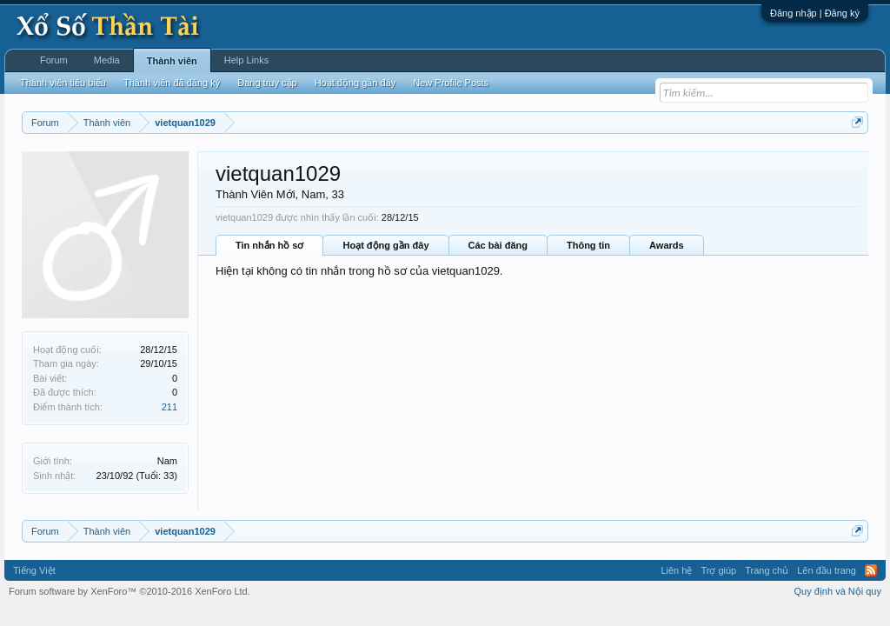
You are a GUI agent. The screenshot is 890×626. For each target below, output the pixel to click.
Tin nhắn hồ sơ (269, 245)
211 (169, 407)
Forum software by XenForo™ (129, 591)
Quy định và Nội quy (838, 591)
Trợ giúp (718, 570)
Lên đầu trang (826, 570)
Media (107, 60)
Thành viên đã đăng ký (171, 82)
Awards (666, 245)
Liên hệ (676, 570)
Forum (54, 60)
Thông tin (588, 245)
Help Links (246, 60)
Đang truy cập (266, 82)
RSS (871, 570)
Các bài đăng (498, 245)
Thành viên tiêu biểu (63, 82)
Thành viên (172, 61)
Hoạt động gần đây (385, 245)
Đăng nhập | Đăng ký (815, 13)
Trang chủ (766, 570)
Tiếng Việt (34, 570)
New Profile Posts (450, 82)
